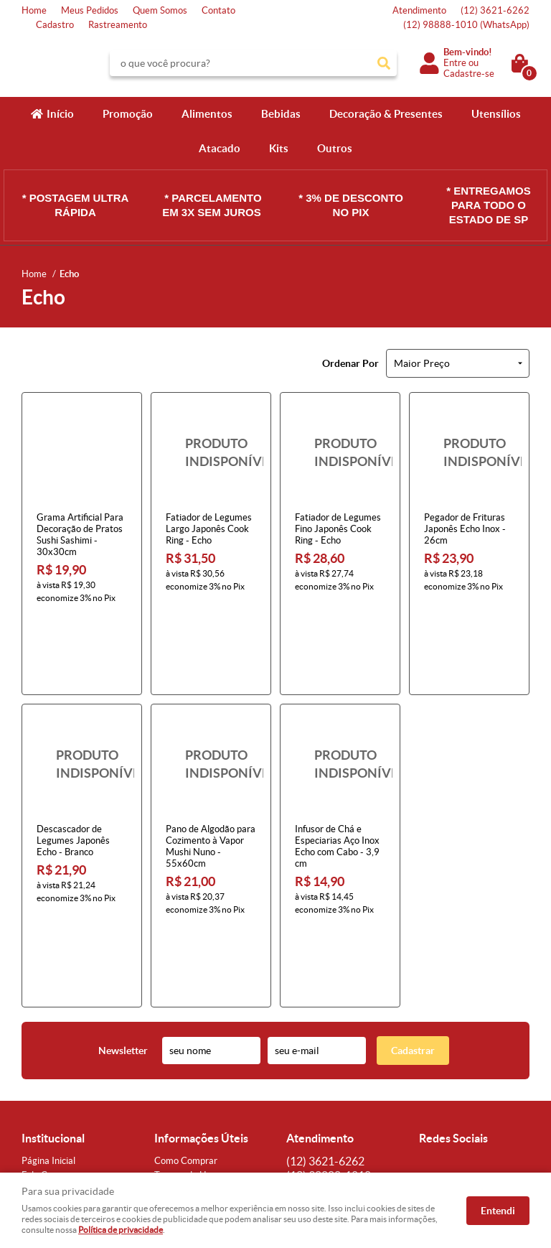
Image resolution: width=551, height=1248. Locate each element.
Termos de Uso (184, 1023)
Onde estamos (51, 1066)
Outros (334, 148)
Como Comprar (185, 1009)
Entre (454, 62)
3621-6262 (495, 10)
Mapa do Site (48, 1038)
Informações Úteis (201, 986)
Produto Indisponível (211, 452)
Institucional (53, 986)
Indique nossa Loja (59, 1081)
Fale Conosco (49, 1023)
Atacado (219, 148)
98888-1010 (466, 24)
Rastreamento (117, 24)
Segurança (175, 1066)
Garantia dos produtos (200, 1052)
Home (34, 10)
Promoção (128, 114)
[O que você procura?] (384, 63)
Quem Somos (160, 10)
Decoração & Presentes (386, 114)
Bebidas (281, 114)
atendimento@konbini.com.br (346, 1081)
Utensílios (496, 114)
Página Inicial (48, 1009)
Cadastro (55, 24)
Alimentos (207, 114)
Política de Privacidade (200, 1081)
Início (60, 114)
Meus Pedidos (89, 10)
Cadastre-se (468, 73)
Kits (278, 148)
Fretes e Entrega (188, 1038)
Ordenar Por (350, 363)
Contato (218, 10)
